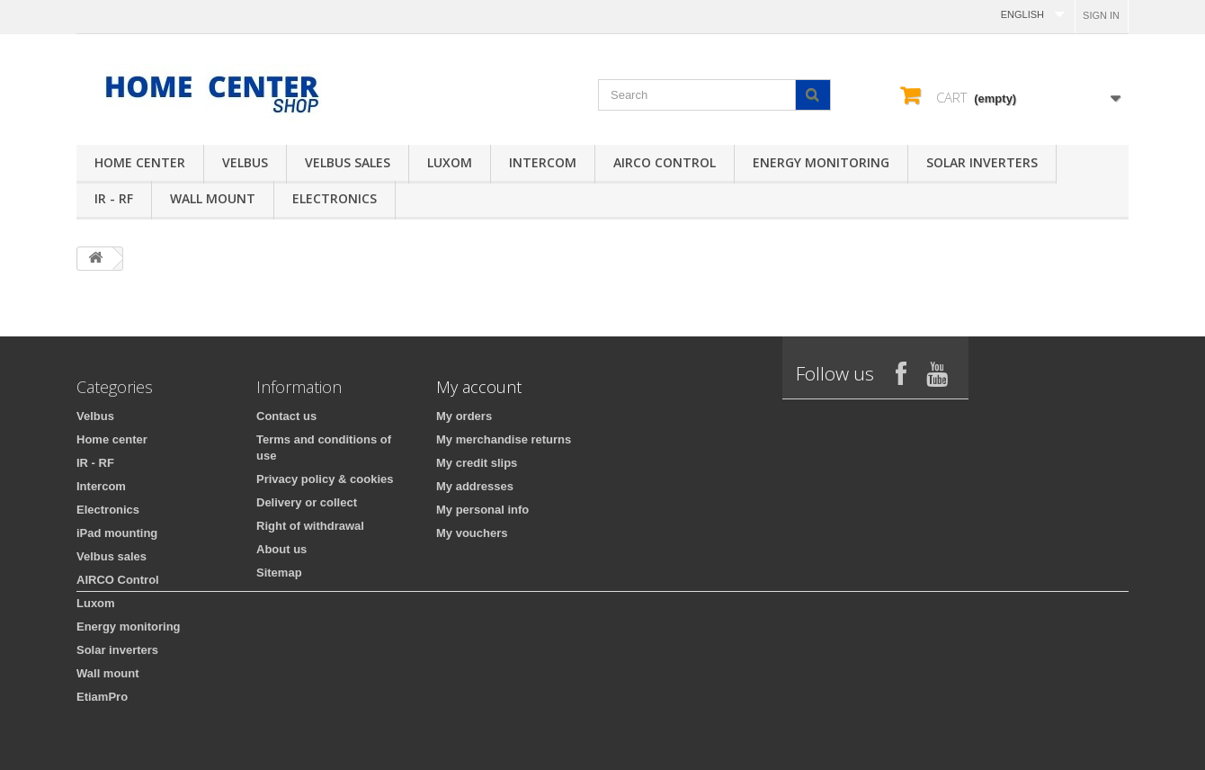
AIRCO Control (664, 162)
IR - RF (113, 198)
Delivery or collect (306, 502)
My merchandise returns (503, 439)
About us (281, 549)
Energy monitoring (821, 162)
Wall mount (212, 198)
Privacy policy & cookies (324, 479)
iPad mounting (116, 533)
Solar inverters (982, 162)
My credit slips (476, 463)
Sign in (1101, 15)
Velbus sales (347, 162)
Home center (139, 162)
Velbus (245, 162)
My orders (464, 416)
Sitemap (279, 572)
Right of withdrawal (310, 526)
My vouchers (471, 533)
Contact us (286, 416)
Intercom (542, 162)
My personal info (482, 509)
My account (479, 387)
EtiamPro (102, 696)
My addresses (474, 486)
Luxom (449, 162)
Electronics (334, 198)
